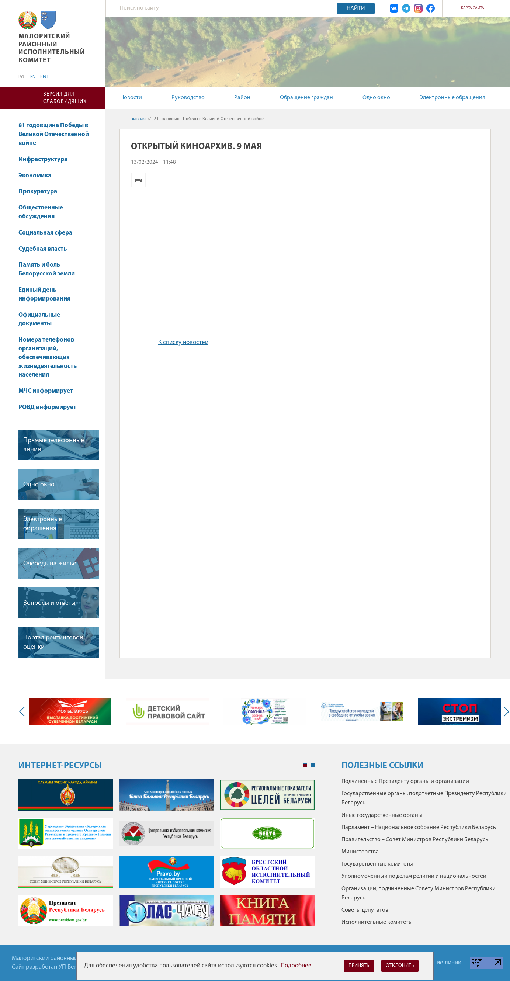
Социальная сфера (48, 233)
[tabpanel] (166, 856)
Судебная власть (42, 249)
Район (242, 98)
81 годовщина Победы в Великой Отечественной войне (53, 134)
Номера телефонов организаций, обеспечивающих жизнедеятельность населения (47, 357)
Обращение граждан (306, 98)
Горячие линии (441, 963)
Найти (356, 8)
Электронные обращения (452, 98)
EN (32, 77)
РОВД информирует (47, 407)
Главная (138, 119)
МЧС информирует (45, 391)
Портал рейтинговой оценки (53, 642)
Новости (131, 98)
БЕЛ (44, 77)
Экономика (38, 176)
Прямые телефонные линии (53, 445)
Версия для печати (138, 180)
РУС (21, 77)
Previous (23, 711)
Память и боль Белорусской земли (46, 269)
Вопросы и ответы (49, 603)
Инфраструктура (46, 159)
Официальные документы (39, 319)
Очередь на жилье (49, 563)
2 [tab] (313, 765)
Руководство (188, 98)
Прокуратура (41, 191)
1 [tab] (305, 765)
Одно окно (376, 98)
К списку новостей (183, 342)
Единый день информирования (44, 294)
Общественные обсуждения (40, 212)
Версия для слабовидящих (65, 97)
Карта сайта (472, 8)
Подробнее (296, 966)
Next (504, 711)
